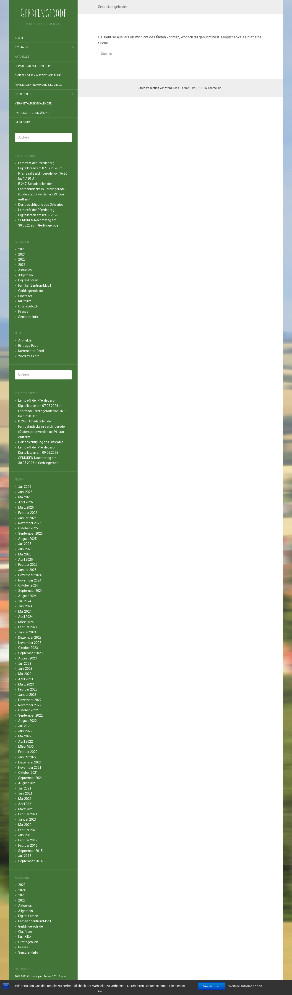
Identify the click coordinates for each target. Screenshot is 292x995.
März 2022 (26, 747)
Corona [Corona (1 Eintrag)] (31, 976)
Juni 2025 (25, 549)
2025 (22, 259)
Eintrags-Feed (28, 345)
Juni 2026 (25, 492)
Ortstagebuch (28, 306)
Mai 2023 (24, 674)
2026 (22, 265)
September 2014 (30, 861)
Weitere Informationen (245, 986)
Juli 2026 (24, 486)
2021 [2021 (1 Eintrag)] (23, 976)
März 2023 (26, 684)
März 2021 (26, 809)
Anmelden (25, 340)
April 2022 (25, 741)
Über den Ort (24, 94)
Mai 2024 (24, 611)
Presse (23, 311)
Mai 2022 (24, 736)
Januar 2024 (27, 632)
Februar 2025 (27, 564)
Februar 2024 (27, 627)
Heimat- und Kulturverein (33, 66)
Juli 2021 (24, 788)
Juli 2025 (24, 544)
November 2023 (29, 643)
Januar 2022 (27, 757)
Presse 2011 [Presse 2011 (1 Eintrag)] (51, 976)
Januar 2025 (27, 570)
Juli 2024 (24, 601)
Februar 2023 (27, 689)
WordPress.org (28, 356)
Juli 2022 (24, 726)
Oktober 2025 (28, 528)
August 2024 (27, 596)
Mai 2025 (24, 554)
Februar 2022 (27, 752)
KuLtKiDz (24, 301)
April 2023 (25, 679)
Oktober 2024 (28, 585)
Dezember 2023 (30, 637)
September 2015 (30, 851)
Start (19, 38)
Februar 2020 (27, 830)
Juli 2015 (24, 856)
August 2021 (27, 783)
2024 (22, 254)
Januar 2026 (27, 518)
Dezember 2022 (30, 700)
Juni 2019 (25, 835)
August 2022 (27, 721)
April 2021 (25, 804)
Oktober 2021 (28, 772)
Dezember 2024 (30, 575)
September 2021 (30, 778)
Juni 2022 (25, 731)
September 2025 (30, 533)
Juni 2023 (25, 668)
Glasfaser (25, 296)
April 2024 (25, 617)
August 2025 (27, 539)
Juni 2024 (25, 606)
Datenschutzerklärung (32, 113)
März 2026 (26, 507)
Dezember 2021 (30, 762)
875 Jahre (22, 47)
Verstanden (211, 986)
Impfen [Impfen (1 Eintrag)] (39, 976)
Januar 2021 (27, 819)
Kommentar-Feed (31, 351)
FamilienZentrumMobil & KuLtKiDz (38, 84)
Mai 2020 (24, 825)
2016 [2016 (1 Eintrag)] (17, 976)
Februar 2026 (27, 513)
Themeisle (214, 88)
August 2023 (27, 658)
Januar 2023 (27, 694)
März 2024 (26, 622)
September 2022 (30, 715)
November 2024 (29, 580)
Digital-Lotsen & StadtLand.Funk (38, 75)
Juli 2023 (24, 663)
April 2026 (25, 502)
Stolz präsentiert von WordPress (158, 88)
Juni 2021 (25, 793)
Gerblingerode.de (30, 291)
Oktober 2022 (28, 710)
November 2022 (29, 705)
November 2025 (29, 523)
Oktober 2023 (28, 648)
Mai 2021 (24, 798)
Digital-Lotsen (28, 280)
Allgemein (25, 275)
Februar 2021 (27, 814)
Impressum (22, 122)
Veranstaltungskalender (33, 103)
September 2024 (30, 590)
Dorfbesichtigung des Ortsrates (40, 204)
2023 (22, 249)
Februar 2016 (27, 845)
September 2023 (30, 653)
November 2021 (29, 767)
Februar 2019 (27, 840)
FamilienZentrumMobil (34, 285)
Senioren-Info (28, 317)
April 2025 (25, 559)
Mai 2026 (24, 497)
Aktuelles (22, 56)
